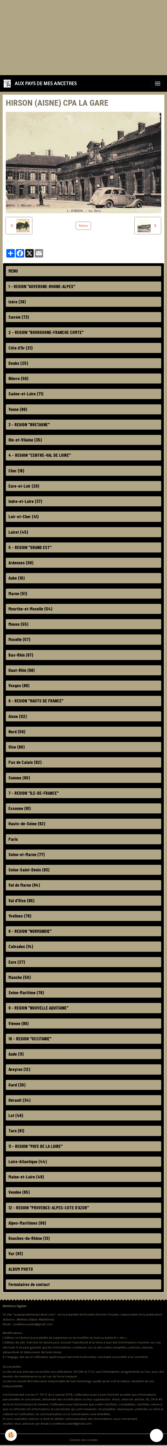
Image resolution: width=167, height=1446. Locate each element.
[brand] (41, 83)
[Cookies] (11, 1435)
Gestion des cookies (83, 1440)
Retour (83, 226)
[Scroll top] (156, 1435)
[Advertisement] (83, 37)
